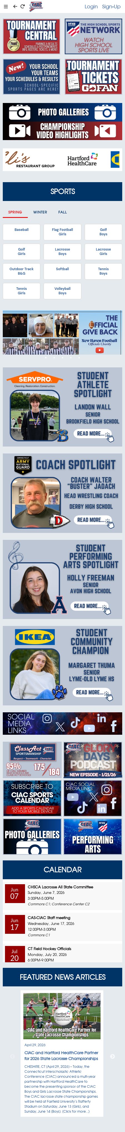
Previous (12, 1056)
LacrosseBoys (62, 251)
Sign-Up (111, 6)
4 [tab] (71, 357)
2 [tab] (54, 357)
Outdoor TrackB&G (21, 271)
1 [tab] (46, 357)
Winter (40, 212)
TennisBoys (103, 271)
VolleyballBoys (62, 291)
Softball (62, 269)
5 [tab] (79, 357)
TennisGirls (21, 291)
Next (112, 1056)
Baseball (21, 230)
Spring (15, 212)
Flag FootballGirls (62, 232)
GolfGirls (22, 251)
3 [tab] (62, 357)
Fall (62, 212)
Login (91, 6)
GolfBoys (103, 232)
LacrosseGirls (103, 251)
